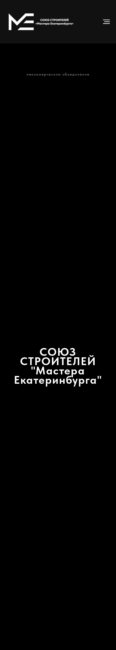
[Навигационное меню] (106, 22)
